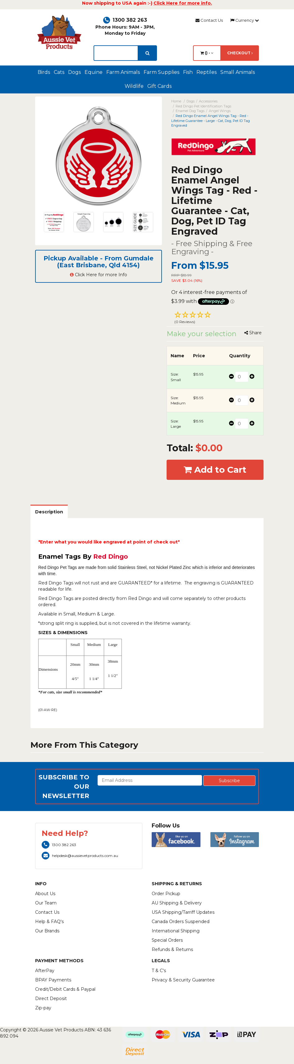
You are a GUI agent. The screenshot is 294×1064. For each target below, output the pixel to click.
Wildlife (134, 86)
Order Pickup (166, 893)
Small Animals (237, 72)
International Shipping (176, 931)
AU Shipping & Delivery (177, 903)
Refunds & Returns (172, 949)
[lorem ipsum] (116, 53)
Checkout (240, 53)
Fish (188, 72)
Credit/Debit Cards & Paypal (65, 989)
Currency (244, 20)
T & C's (159, 970)
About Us (45, 893)
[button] (215, 318)
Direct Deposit (51, 998)
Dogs (74, 72)
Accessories (208, 101)
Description (49, 512)
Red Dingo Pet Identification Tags (203, 106)
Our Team (46, 903)
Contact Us (209, 20)
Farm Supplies (161, 72)
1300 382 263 (125, 20)
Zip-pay (43, 1008)
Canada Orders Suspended (180, 921)
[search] (147, 53)
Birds (44, 72)
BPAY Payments (53, 980)
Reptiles (206, 72)
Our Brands (47, 931)
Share (253, 333)
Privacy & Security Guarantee (183, 980)
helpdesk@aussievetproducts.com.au (80, 855)
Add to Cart (215, 469)
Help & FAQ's (49, 921)
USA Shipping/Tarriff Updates (183, 912)
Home (176, 101)
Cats (59, 72)
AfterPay (44, 970)
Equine (94, 72)
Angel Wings (220, 111)
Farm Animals (123, 72)
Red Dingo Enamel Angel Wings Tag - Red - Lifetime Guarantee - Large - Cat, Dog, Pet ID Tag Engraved (210, 121)
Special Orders (167, 940)
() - (207, 53)
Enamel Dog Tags (190, 111)
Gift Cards (159, 86)
